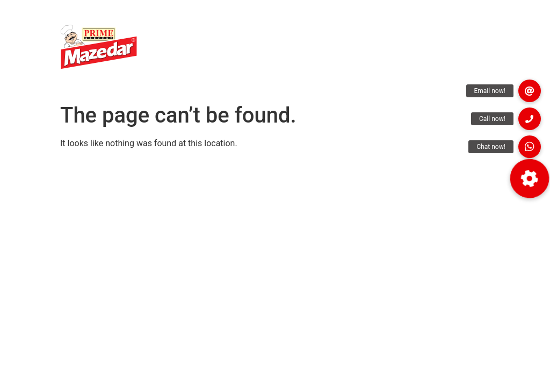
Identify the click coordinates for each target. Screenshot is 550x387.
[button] (529, 146)
